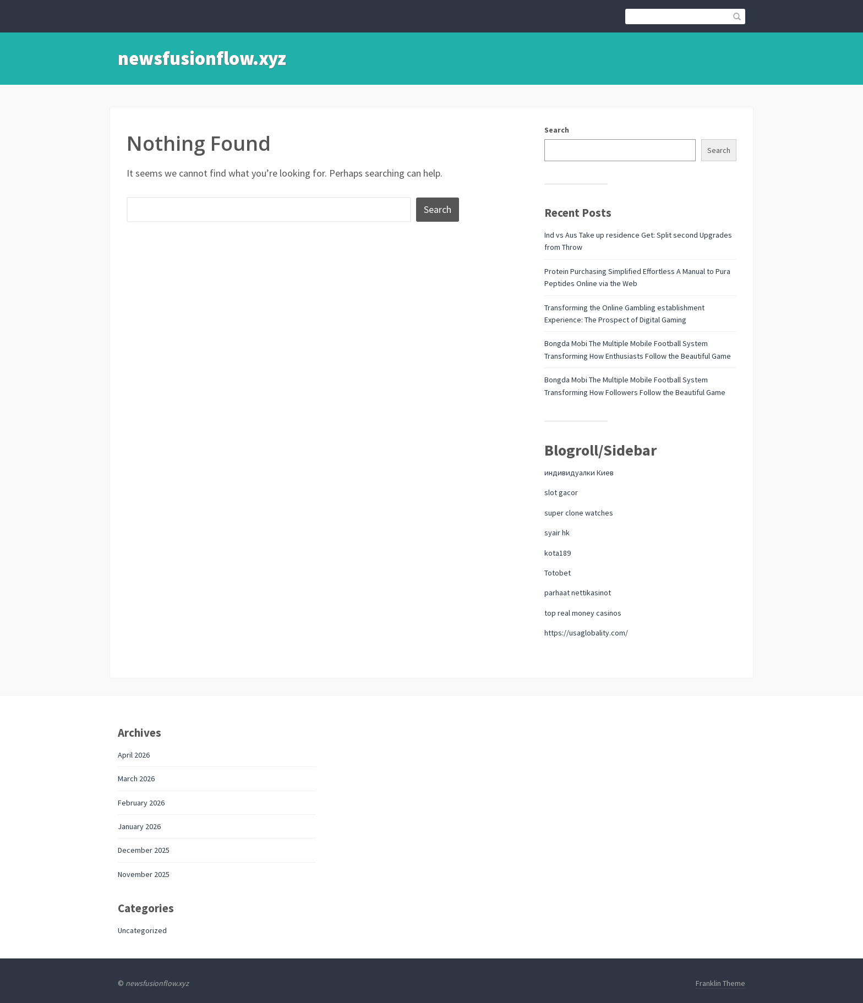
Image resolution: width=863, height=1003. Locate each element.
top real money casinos (582, 613)
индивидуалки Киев (579, 473)
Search (556, 130)
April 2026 (134, 755)
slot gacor (561, 492)
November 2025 (144, 874)
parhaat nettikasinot (577, 593)
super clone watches (578, 513)
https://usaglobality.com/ (586, 633)
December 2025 (144, 850)
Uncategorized (142, 930)
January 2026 (139, 826)
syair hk (557, 533)
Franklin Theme (720, 983)
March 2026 (136, 778)
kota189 (557, 553)
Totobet (557, 573)
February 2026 (141, 803)
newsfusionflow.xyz (202, 58)
